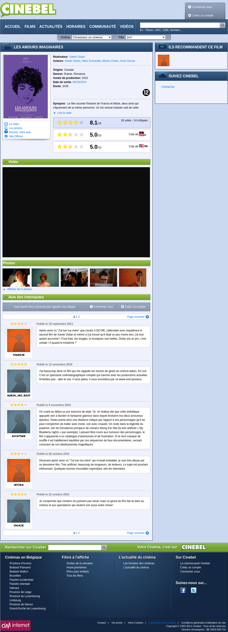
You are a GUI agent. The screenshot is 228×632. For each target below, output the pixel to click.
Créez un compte (203, 15)
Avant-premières (76, 567)
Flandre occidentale (21, 579)
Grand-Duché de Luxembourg (28, 608)
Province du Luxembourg (25, 596)
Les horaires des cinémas (139, 563)
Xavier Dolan (77, 56)
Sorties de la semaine (79, 563)
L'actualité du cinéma (136, 567)
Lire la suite (64, 112)
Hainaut (14, 588)
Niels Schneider (91, 60)
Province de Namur (21, 604)
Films (30, 27)
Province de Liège (20, 592)
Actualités (50, 27)
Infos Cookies (135, 622)
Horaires (75, 27)
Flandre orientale (20, 583)
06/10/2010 (79, 82)
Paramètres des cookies (162, 622)
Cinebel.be (167, 86)
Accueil (13, 27)
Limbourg (15, 600)
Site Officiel (16, 136)
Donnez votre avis (20, 132)
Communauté (102, 27)
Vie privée (117, 622)
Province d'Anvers (20, 563)
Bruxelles (15, 575)
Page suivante (135, 316)
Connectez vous (202, 7)
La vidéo (14, 124)
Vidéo (10, 162)
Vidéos (127, 27)
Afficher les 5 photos (17, 289)
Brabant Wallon (19, 571)
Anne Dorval (127, 60)
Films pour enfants (77, 571)
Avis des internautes (23, 297)
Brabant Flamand (20, 567)
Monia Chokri (110, 60)
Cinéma (65, 37)
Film (121, 37)
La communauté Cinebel (195, 563)
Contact (101, 622)
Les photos (15, 128)
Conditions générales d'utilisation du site (203, 622)
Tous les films (74, 575)
